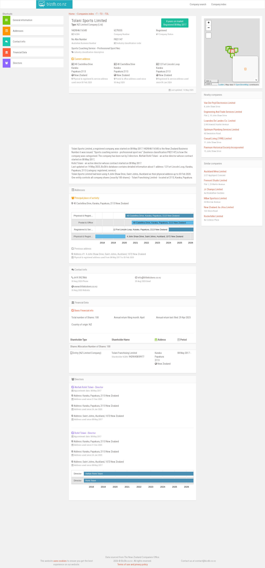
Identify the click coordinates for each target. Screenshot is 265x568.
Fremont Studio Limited (215, 180)
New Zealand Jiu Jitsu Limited (219, 207)
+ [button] (209, 23)
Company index (218, 4)
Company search (198, 4)
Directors (17, 63)
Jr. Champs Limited (213, 189)
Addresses (18, 30)
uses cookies (60, 560)
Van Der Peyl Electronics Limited (219, 102)
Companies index (85, 13)
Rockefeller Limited (213, 216)
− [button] (209, 28)
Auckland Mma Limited (215, 171)
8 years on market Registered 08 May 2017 (174, 23)
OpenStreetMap (242, 85)
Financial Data (20, 52)
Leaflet (221, 85)
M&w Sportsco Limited (215, 198)
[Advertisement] (33, 94)
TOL (107, 13)
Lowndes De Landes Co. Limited (219, 120)
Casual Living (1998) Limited (218, 138)
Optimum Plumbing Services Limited (221, 129)
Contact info (19, 41)
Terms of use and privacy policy (132, 564)
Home (72, 13)
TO (101, 13)
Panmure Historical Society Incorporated (224, 147)
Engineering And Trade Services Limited (223, 111)
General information (22, 20)
